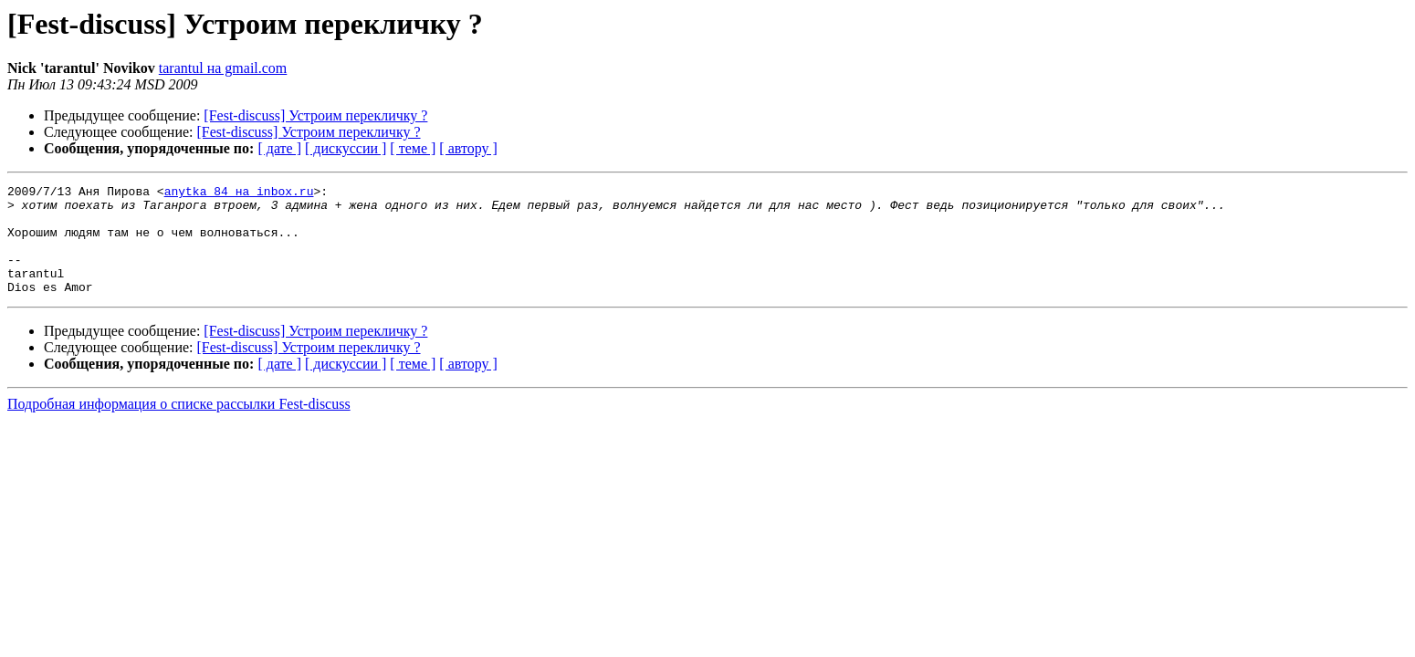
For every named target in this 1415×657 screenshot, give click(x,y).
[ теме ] (412, 148)
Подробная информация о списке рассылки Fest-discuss (179, 425)
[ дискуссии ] (345, 148)
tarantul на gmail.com (223, 68)
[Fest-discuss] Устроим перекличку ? (315, 115)
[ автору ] (468, 148)
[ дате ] (279, 148)
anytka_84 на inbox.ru (239, 193)
